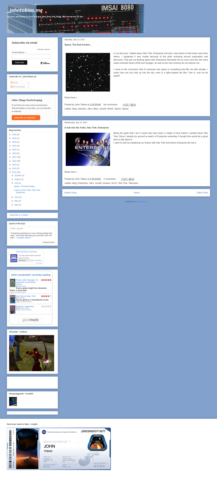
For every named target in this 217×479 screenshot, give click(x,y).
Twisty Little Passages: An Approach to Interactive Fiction (27, 282)
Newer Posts (70, 192)
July (16, 183)
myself (103, 109)
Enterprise (83, 183)
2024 (14, 138)
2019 (14, 153)
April (16, 205)
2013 (14, 172)
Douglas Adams (24, 238)
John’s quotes (16, 228)
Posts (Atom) (141, 201)
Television (133, 183)
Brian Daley (21, 298)
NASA (110, 109)
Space (125, 109)
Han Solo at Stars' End (25, 296)
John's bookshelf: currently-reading (31, 275)
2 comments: (110, 179)
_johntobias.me (25, 10)
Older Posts (202, 192)
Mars (95, 109)
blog (74, 109)
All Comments (18, 87)
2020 (14, 149)
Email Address (19, 52)
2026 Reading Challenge (26, 251)
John (89, 109)
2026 (14, 134)
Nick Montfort (22, 286)
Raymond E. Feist (23, 308)
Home (137, 192)
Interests (82, 109)
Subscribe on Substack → (26, 118)
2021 (14, 146)
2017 (14, 157)
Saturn (117, 109)
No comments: (111, 104)
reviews (106, 183)
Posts (14, 82)
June (16, 197)
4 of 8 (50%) (37, 260)
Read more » (70, 97)
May (16, 201)
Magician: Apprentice (25, 306)
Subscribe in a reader (18, 215)
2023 (14, 142)
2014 (14, 168)
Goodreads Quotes (49, 242)
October (18, 175)
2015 (14, 165)
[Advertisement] (25, 382)
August (17, 179)
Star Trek (122, 183)
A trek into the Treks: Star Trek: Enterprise (86, 127)
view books (39, 263)
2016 (14, 161)
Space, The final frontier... (77, 45)
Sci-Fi (114, 183)
